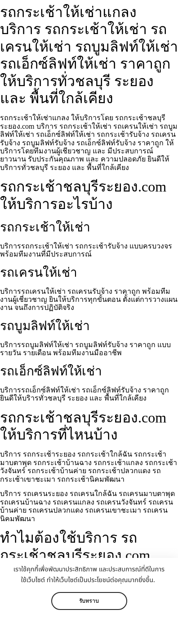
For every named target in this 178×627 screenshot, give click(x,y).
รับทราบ (89, 601)
